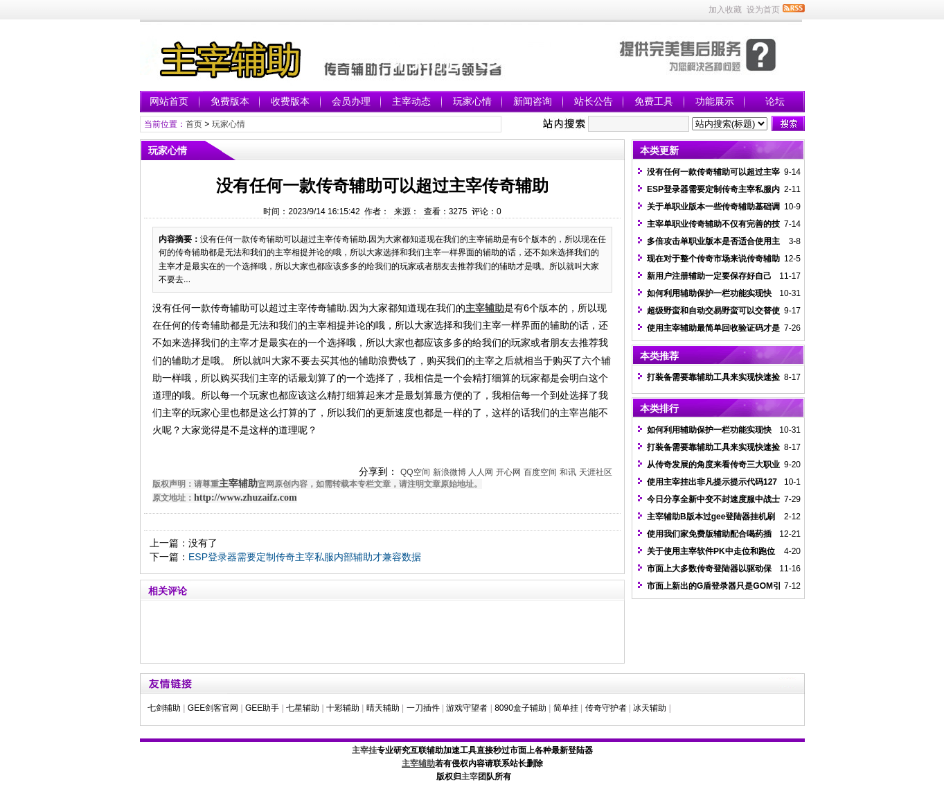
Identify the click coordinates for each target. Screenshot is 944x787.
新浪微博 (449, 472)
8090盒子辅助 (520, 708)
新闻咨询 (532, 101)
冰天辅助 (649, 708)
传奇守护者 (606, 708)
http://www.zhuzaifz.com (245, 497)
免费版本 (230, 101)
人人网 (480, 472)
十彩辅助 (342, 708)
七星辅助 (302, 708)
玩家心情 (472, 101)
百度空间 (540, 472)
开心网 (508, 472)
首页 (194, 124)
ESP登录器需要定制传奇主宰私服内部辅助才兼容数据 (304, 556)
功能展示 (714, 101)
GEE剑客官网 (213, 708)
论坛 (775, 101)
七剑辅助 (164, 708)
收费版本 (290, 101)
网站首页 (169, 101)
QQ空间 (415, 472)
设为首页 (763, 10)
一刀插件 (423, 708)
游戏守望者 (467, 708)
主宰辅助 (238, 483)
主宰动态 (411, 101)
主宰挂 (364, 750)
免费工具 (653, 101)
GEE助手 (262, 708)
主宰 (469, 776)
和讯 (568, 472)
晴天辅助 (383, 708)
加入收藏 (725, 10)
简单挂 (565, 708)
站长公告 (593, 101)
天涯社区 (595, 472)
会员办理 (351, 101)
